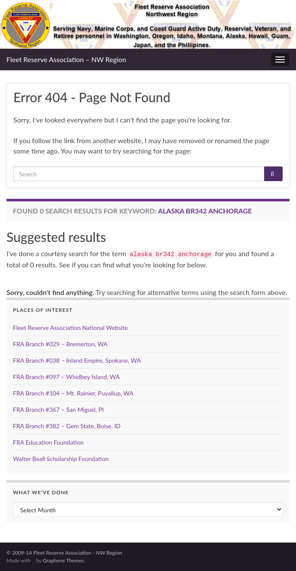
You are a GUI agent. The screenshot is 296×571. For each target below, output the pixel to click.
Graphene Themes (63, 560)
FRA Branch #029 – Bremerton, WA (60, 344)
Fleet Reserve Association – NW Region (66, 59)
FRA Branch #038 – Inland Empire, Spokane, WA (77, 360)
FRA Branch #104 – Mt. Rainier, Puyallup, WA (73, 393)
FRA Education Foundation (48, 442)
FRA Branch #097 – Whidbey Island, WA (66, 376)
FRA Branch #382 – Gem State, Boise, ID (67, 426)
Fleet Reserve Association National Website (70, 327)
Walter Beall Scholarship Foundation (61, 458)
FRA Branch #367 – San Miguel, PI (58, 409)
